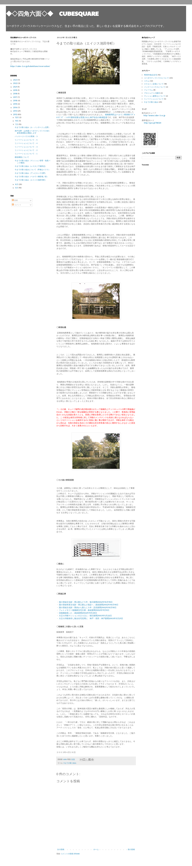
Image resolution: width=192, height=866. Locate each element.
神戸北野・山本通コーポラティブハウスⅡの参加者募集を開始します (32, 132)
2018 (15, 93)
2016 (15, 100)
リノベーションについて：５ (26, 140)
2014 (15, 107)
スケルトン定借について (153, 84)
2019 (15, 90)
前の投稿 (131, 849)
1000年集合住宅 (150, 75)
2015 (15, 104)
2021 (15, 87)
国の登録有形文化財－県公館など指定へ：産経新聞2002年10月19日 (88, 604)
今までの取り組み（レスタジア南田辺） (31, 166)
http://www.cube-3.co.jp (154, 115)
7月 (16, 124)
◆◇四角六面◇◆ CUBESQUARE (52, 13)
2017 (15, 97)
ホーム (96, 849)
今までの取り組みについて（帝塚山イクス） (32, 169)
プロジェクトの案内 (152, 93)
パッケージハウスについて (154, 87)
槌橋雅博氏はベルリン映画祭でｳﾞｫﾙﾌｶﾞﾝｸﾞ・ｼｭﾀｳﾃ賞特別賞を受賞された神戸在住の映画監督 (95, 115)
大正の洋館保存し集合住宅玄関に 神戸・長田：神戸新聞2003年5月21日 (91, 618)
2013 (15, 111)
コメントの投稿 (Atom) (70, 854)
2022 (15, 83)
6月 (17, 184)
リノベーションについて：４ (26, 143)
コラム (146, 81)
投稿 (15, 200)
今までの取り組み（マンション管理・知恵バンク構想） (32, 161)
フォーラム (148, 90)
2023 (15, 80)
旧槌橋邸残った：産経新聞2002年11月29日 (78, 613)
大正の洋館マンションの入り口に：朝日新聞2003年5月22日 (85, 615)
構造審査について (22, 157)
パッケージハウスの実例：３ (26, 136)
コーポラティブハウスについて (156, 78)
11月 (17, 121)
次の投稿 (60, 849)
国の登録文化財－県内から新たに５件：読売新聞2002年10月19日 (87, 607)
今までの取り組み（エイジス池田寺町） (31, 180)
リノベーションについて (153, 99)
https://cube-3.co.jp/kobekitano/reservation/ (30, 66)
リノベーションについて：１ (26, 153)
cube (65, 759)
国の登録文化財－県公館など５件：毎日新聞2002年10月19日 (86, 602)
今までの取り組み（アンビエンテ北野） (31, 173)
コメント (16, 205)
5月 (16, 188)
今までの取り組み (69, 763)
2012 (15, 114)
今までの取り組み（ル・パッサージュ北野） (32, 127)
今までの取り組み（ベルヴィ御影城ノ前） (31, 176)
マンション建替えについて (154, 96)
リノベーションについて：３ (26, 147)
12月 (17, 117)
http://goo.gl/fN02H (152, 123)
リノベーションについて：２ (26, 150)
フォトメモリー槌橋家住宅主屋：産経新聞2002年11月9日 (84, 610)
